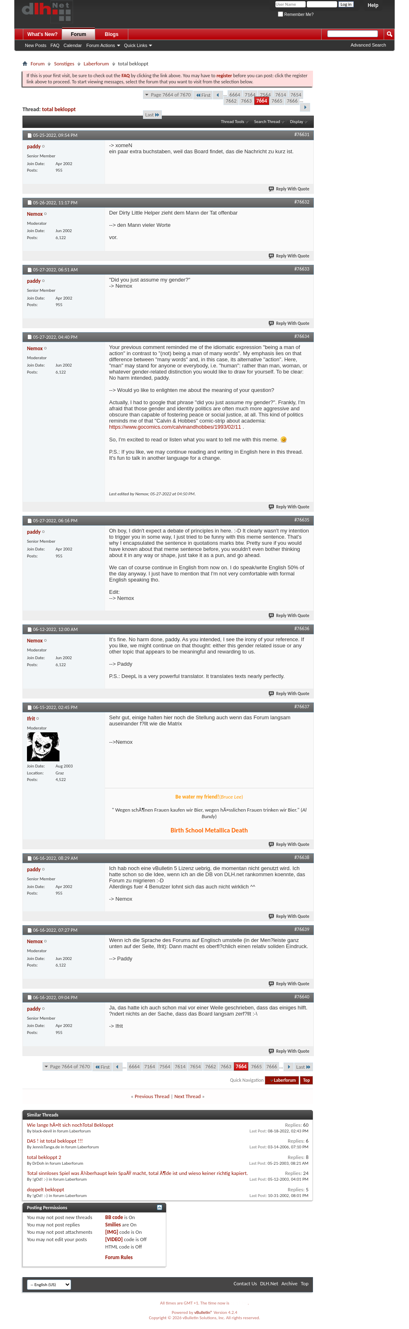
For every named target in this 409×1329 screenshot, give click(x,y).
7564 (265, 95)
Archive (289, 1283)
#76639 (302, 929)
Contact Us (245, 1283)
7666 (292, 101)
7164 (250, 95)
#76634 (302, 336)
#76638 (302, 857)
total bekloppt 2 (44, 1157)
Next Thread (187, 1096)
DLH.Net (269, 1283)
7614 (280, 95)
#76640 (302, 997)
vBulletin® (203, 1312)
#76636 (302, 628)
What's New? (42, 34)
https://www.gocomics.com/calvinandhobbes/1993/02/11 (175, 427)
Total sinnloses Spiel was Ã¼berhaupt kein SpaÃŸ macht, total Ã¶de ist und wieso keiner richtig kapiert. (137, 1173)
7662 (231, 101)
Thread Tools (232, 121)
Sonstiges (64, 63)
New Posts (36, 45)
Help (373, 5)
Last (152, 115)
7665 (277, 101)
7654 (296, 95)
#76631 (302, 134)
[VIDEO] (114, 1239)
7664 (261, 101)
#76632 (302, 202)
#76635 (302, 520)
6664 (235, 95)
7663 (246, 101)
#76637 (302, 706)
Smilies (113, 1225)
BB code (114, 1217)
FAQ (55, 45)
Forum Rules (119, 1257)
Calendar (73, 45)
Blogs (111, 34)
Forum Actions (100, 45)
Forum (78, 34)
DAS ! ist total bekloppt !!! (55, 1141)
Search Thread (267, 121)
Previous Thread (152, 1096)
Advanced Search (368, 45)
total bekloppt (59, 109)
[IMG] (111, 1232)
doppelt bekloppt (45, 1189)
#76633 (302, 269)
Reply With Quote (289, 189)
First (203, 95)
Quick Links (136, 45)
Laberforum (96, 63)
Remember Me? (295, 14)
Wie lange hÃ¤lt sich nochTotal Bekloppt (70, 1125)
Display (296, 121)
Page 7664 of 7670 (171, 95)
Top (306, 1080)
